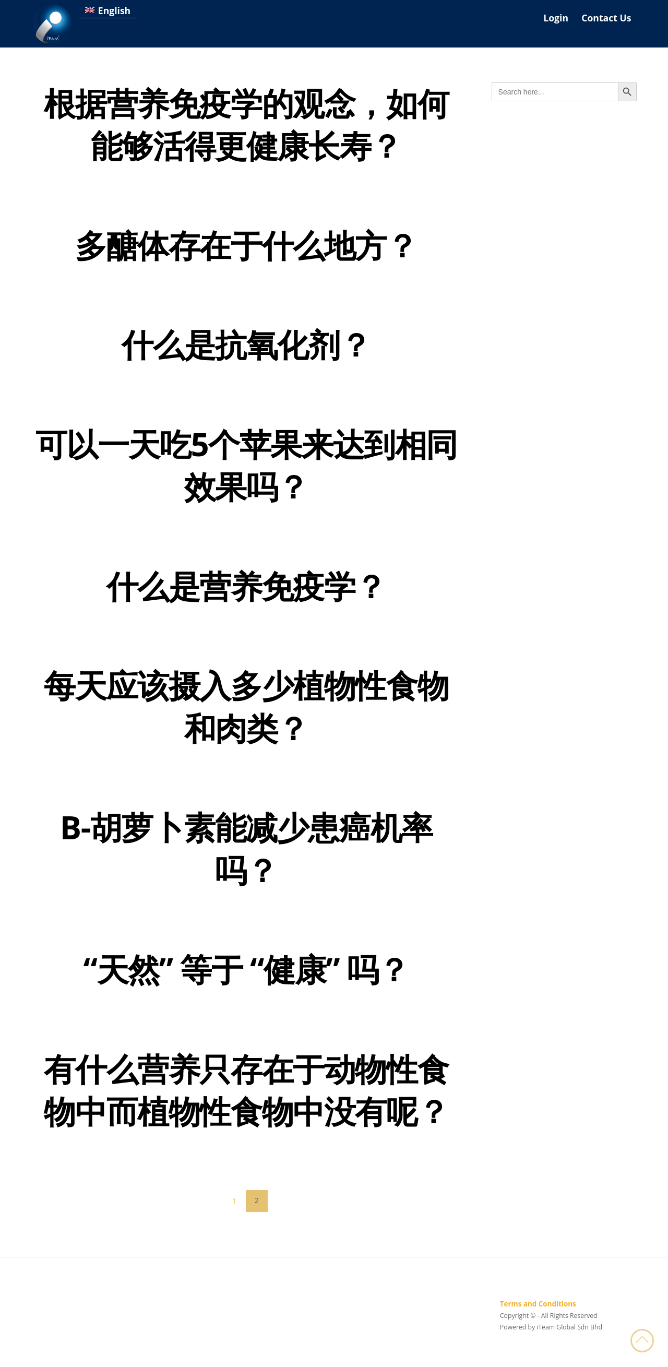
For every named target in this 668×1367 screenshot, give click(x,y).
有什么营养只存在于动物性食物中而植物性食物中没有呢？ (246, 1096)
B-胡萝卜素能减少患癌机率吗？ (246, 853)
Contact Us (606, 17)
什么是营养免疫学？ (246, 589)
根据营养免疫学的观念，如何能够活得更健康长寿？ (246, 124)
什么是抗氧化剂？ (246, 346)
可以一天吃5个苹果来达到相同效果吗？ (246, 467)
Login (555, 17)
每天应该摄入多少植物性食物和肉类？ (246, 710)
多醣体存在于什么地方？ (246, 246)
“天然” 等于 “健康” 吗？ (246, 974)
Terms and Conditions (538, 1311)
